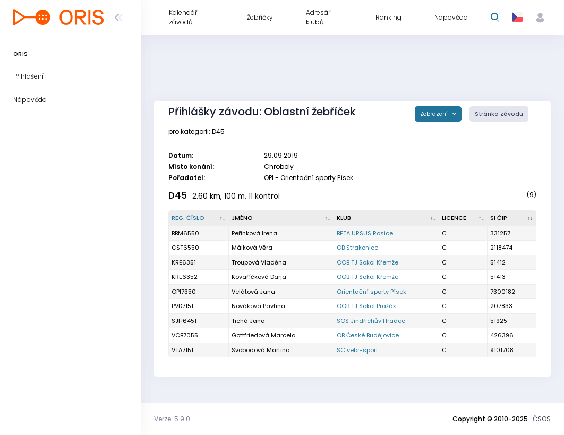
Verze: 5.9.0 (172, 418)
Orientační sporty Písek (371, 291)
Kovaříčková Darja (259, 276)
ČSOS (542, 418)
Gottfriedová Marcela (264, 335)
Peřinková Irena (254, 233)
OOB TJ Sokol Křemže (367, 262)
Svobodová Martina (261, 350)
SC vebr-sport (357, 350)
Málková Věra (252, 247)
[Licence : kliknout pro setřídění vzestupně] (463, 218)
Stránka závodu (499, 114)
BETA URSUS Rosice (365, 233)
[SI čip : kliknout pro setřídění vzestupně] (512, 218)
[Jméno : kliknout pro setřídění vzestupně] (281, 218)
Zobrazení (434, 114)
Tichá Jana (248, 321)
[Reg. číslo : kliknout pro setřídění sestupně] (199, 218)
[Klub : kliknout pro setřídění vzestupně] (386, 218)
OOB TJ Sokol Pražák (366, 306)
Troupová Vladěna (259, 262)
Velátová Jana (253, 291)
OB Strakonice (357, 247)
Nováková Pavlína (258, 306)
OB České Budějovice (368, 335)
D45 (177, 195)
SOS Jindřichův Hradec (371, 321)
